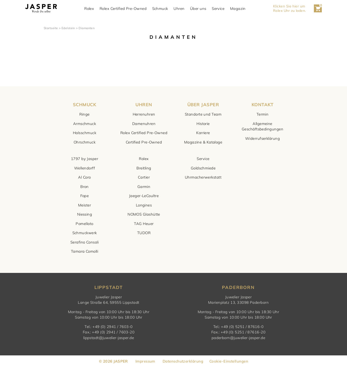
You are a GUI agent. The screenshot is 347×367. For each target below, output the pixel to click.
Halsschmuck (84, 132)
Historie (203, 123)
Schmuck (160, 8)
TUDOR (144, 232)
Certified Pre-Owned (144, 142)
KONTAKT (262, 104)
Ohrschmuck (85, 142)
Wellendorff (84, 168)
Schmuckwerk (84, 232)
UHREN (143, 104)
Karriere (203, 132)
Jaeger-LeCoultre (144, 195)
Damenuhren (144, 123)
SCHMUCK (84, 104)
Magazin (238, 8)
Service (218, 8)
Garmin (144, 186)
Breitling (143, 168)
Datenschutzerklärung (183, 361)
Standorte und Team (203, 114)
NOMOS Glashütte (144, 214)
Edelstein (68, 28)
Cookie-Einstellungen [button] (228, 361)
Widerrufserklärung (262, 138)
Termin (263, 114)
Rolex (89, 8)
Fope (84, 195)
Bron (84, 186)
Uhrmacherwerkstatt (203, 177)
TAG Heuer (143, 223)
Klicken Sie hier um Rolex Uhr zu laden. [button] (289, 8)
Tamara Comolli (84, 251)
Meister (84, 205)
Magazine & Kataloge (203, 142)
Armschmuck (84, 123)
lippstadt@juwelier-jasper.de (108, 337)
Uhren (179, 8)
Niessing (84, 214)
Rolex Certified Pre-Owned (123, 8)
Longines (144, 205)
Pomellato (84, 223)
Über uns (198, 8)
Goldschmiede (203, 168)
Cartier (144, 177)
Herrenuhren (144, 114)
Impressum (145, 361)
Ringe (84, 114)
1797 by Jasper (84, 158)
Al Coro (84, 177)
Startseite (51, 28)
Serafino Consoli (84, 242)
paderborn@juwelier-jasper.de (238, 337)
